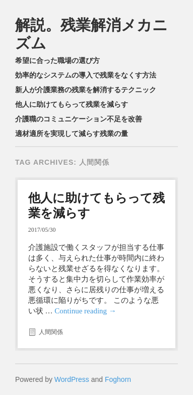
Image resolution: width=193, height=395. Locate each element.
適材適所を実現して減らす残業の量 (71, 133)
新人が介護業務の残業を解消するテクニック (85, 90)
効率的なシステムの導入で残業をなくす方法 (85, 75)
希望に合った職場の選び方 (57, 60)
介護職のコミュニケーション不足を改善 (78, 119)
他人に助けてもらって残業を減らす (71, 104)
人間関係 (51, 332)
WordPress (71, 379)
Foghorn (118, 379)
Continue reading (85, 311)
